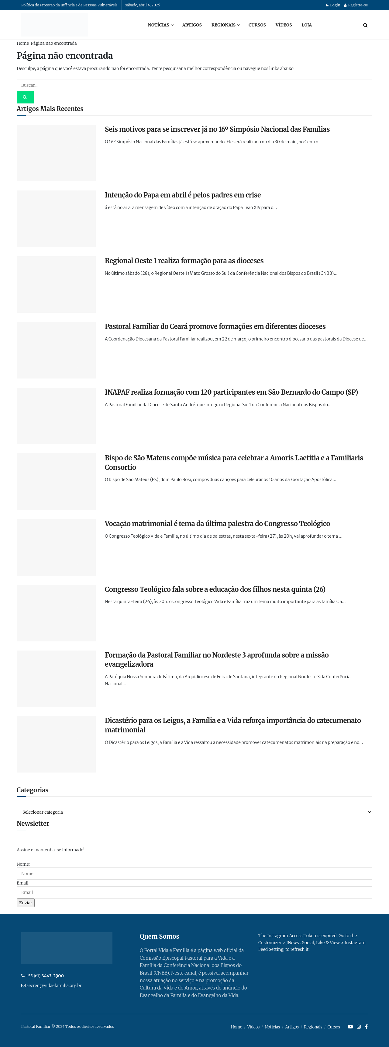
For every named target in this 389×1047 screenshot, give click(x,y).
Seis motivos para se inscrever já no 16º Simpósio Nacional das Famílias (217, 129)
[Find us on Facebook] (366, 1027)
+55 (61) (45, 976)
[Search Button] (365, 25)
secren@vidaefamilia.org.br (53, 985)
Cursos (257, 25)
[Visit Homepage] (54, 25)
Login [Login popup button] (333, 5)
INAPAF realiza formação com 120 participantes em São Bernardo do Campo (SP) (231, 392)
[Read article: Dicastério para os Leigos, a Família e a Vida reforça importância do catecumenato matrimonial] (56, 744)
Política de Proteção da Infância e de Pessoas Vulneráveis (69, 5)
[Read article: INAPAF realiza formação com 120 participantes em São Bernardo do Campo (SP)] (56, 416)
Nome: (23, 864)
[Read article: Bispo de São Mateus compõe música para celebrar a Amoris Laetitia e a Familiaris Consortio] (56, 481)
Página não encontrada (54, 43)
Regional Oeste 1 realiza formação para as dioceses (184, 261)
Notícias (158, 25)
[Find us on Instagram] (359, 1027)
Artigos (192, 25)
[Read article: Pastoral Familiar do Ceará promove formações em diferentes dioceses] (56, 350)
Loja (306, 25)
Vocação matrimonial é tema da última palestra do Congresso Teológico (217, 523)
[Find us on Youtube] (350, 1027)
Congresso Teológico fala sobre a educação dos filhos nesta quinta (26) (215, 589)
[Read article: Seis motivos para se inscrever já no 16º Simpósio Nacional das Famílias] (56, 153)
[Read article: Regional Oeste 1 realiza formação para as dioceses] (56, 284)
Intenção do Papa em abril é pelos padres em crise (183, 195)
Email (22, 883)
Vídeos (284, 25)
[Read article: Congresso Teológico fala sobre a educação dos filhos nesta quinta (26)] (56, 613)
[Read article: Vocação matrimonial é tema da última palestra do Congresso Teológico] (56, 547)
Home (23, 43)
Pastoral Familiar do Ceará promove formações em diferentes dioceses (215, 326)
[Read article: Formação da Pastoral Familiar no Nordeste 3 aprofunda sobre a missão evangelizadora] (56, 679)
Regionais (224, 25)
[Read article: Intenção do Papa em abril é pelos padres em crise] (56, 218)
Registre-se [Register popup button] (356, 5)
